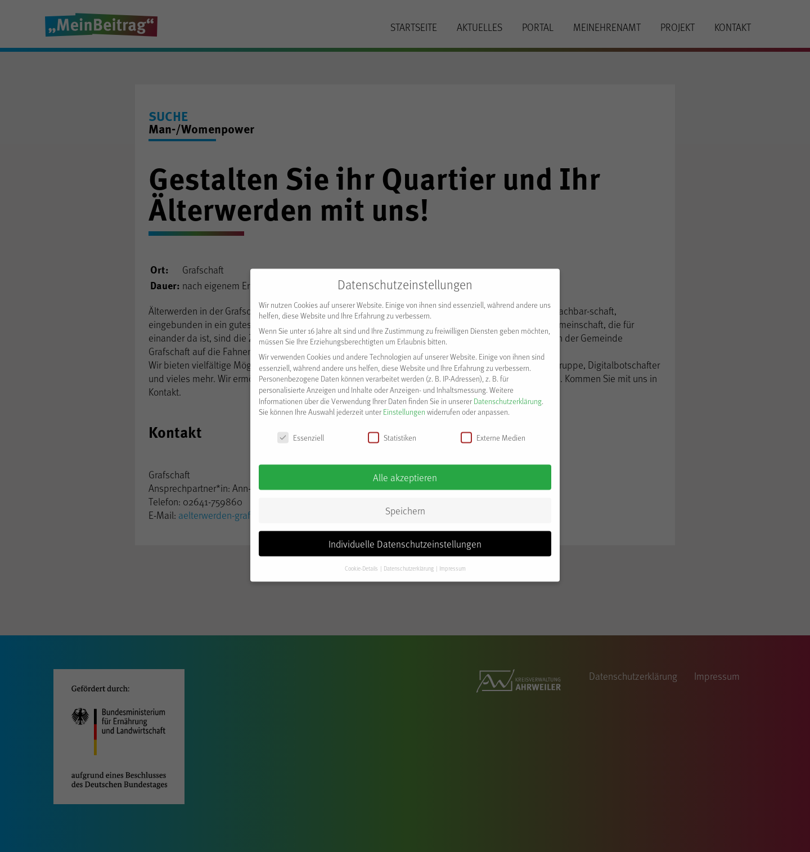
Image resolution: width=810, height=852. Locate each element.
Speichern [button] (405, 503)
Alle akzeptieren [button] (405, 470)
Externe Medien (493, 430)
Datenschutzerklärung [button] (409, 561)
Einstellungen (404, 405)
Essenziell (300, 430)
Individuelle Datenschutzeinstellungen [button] (405, 536)
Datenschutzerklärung (508, 393)
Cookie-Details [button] (362, 561)
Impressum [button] (452, 561)
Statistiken (392, 430)
